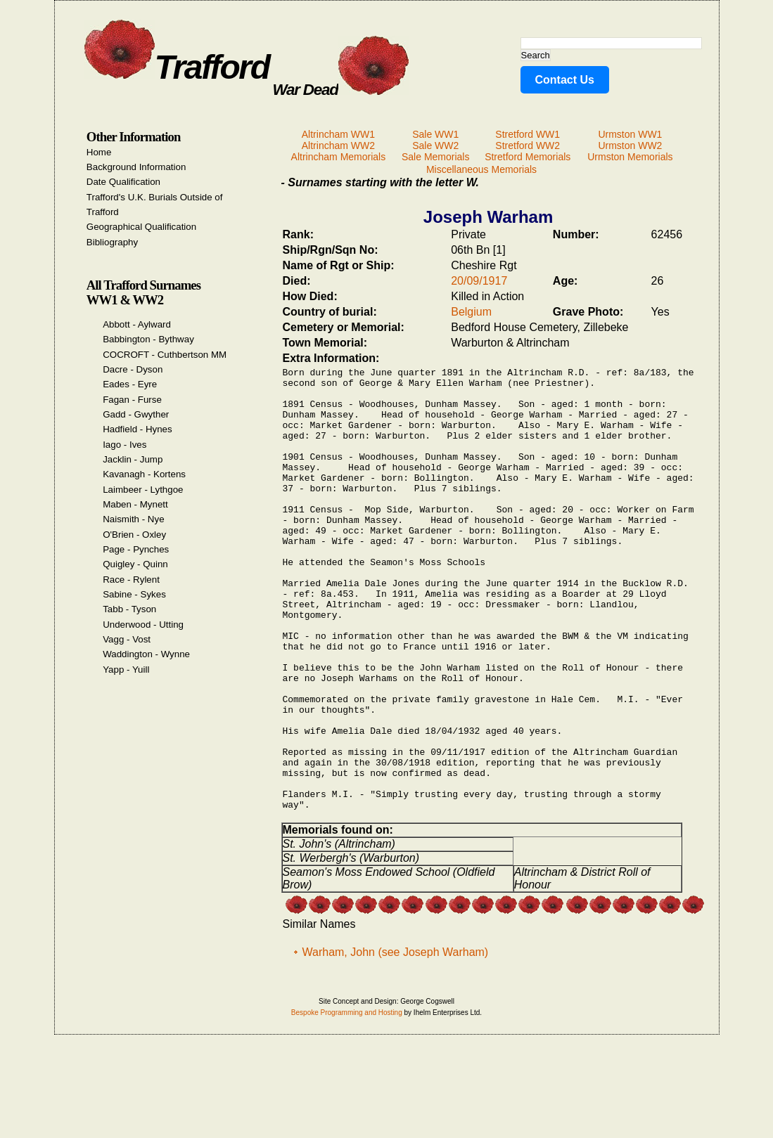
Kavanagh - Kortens (144, 474)
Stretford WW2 (527, 145)
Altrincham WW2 (338, 145)
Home (99, 152)
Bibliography (112, 242)
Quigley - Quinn (135, 564)
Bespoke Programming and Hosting (346, 1103)
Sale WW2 (435, 145)
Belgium (471, 312)
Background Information (136, 167)
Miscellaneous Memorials (481, 169)
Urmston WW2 (630, 145)
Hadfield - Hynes (137, 429)
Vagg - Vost (127, 639)
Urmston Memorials (629, 156)
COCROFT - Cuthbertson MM (164, 354)
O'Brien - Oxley (134, 534)
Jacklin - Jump (132, 459)
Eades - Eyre (130, 384)
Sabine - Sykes (134, 594)
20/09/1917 (479, 281)
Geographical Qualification (141, 226)
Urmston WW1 (630, 134)
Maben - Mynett (135, 504)
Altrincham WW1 (338, 134)
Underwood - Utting (143, 624)
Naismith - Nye (133, 519)
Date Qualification (123, 181)
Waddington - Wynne (146, 654)
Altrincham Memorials (338, 156)
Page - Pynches (136, 549)
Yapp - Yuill (126, 669)
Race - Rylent (131, 579)
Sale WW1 (435, 134)
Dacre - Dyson (132, 369)
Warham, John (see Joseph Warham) (395, 1043)
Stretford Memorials (527, 156)
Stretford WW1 (527, 134)
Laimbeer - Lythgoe (143, 489)
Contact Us (564, 80)
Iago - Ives (124, 444)
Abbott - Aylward (137, 324)
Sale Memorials (435, 156)
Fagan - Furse (132, 399)
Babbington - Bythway (148, 339)
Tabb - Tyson (129, 609)
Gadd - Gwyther (136, 414)
